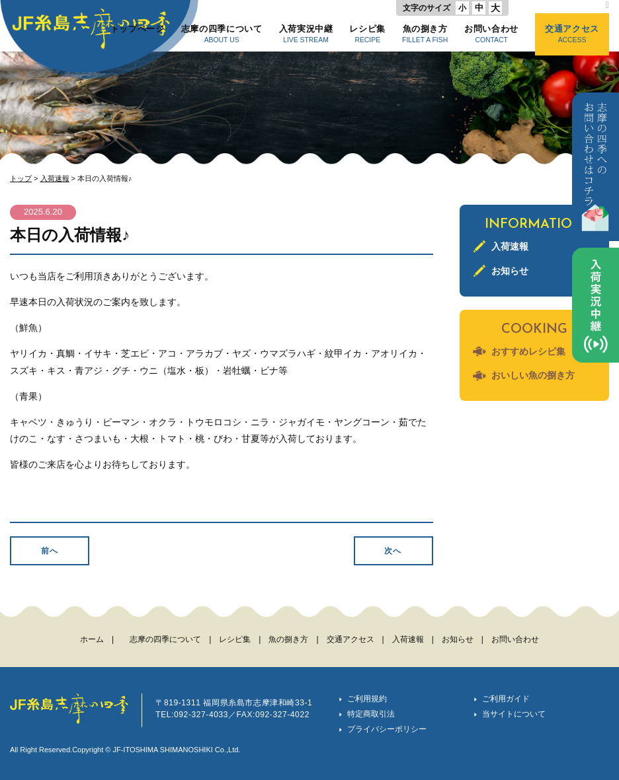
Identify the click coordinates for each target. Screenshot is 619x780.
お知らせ (509, 271)
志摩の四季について (222, 34)
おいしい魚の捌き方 (533, 375)
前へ (49, 550)
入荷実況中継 (306, 34)
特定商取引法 (371, 714)
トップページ (137, 34)
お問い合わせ (491, 34)
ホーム (92, 639)
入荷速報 (54, 178)
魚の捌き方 (425, 34)
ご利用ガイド (506, 698)
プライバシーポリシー (387, 729)
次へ (392, 550)
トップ (21, 178)
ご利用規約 (367, 698)
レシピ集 (367, 34)
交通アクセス (572, 34)
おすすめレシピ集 (528, 351)
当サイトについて (514, 714)
